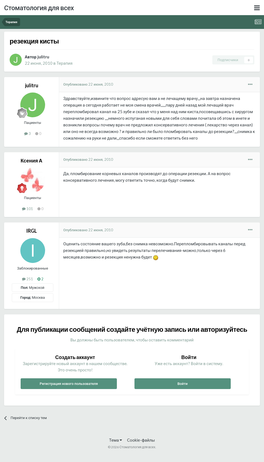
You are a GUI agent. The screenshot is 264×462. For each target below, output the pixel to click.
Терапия (64, 63)
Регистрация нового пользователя (69, 383)
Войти (182, 383)
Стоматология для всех (39, 8)
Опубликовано (88, 84)
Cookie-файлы (141, 439)
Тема (115, 439)
